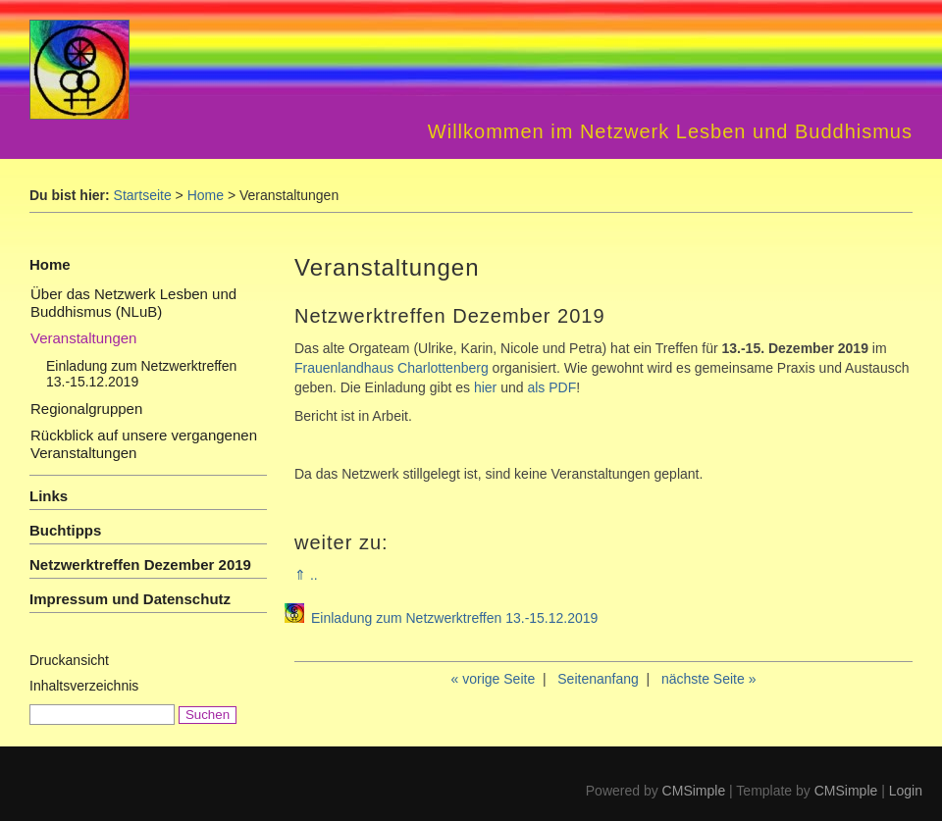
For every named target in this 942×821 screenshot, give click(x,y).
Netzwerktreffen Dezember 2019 (140, 564)
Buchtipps (65, 530)
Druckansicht (69, 660)
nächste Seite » (709, 679)
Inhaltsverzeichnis (83, 685)
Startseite (143, 195)
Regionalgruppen (86, 408)
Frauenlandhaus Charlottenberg (391, 368)
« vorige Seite (493, 679)
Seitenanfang (598, 679)
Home (205, 195)
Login (905, 790)
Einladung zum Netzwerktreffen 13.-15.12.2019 (454, 618)
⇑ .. (306, 575)
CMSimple (694, 790)
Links (48, 495)
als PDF (551, 387)
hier (485, 387)
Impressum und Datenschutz (130, 598)
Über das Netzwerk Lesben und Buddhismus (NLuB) (133, 302)
